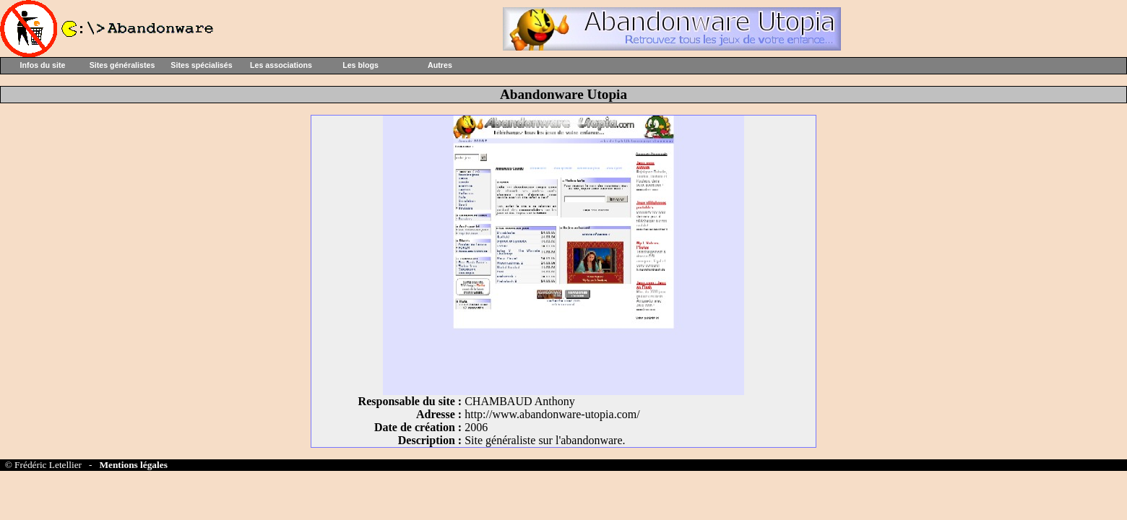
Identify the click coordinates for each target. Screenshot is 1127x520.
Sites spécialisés (201, 65)
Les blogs (360, 65)
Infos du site (43, 65)
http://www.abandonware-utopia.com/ (552, 414)
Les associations (281, 65)
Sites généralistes (122, 65)
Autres (440, 65)
